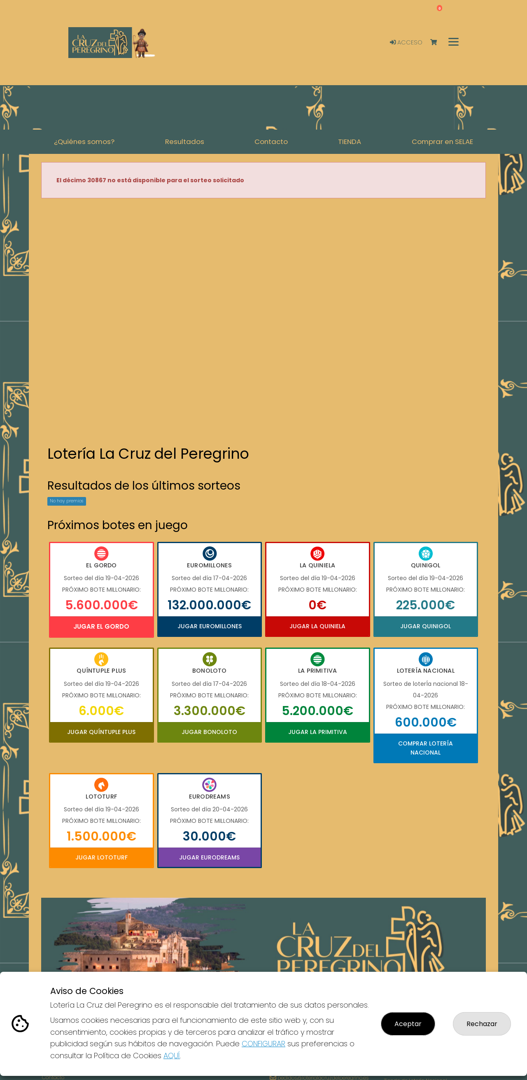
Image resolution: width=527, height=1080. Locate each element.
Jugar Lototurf (101, 857)
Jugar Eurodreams (209, 857)
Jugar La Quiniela (317, 626)
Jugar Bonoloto (209, 732)
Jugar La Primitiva (317, 732)
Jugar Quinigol (425, 626)
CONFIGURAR (263, 1043)
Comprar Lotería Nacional (425, 748)
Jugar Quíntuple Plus (101, 732)
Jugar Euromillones (209, 626)
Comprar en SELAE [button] (442, 141)
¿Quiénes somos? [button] (84, 141)
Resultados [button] (184, 141)
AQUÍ (171, 1055)
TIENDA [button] (349, 141)
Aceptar (408, 1024)
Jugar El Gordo (101, 626)
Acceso (406, 42)
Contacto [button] (271, 141)
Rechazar (481, 1024)
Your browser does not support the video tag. (263, 322)
